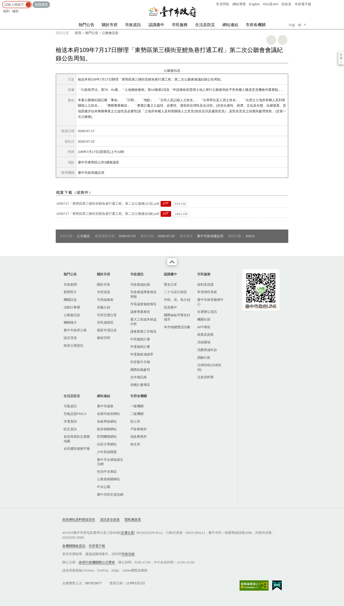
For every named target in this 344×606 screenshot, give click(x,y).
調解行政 (203, 357)
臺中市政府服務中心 (210, 302)
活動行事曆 (72, 307)
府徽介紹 (103, 307)
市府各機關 (255, 25)
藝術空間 (103, 338)
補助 (15, 11)
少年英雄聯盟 (107, 452)
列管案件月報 (140, 362)
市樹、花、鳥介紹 (177, 299)
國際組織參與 (140, 369)
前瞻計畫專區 (140, 385)
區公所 (135, 421)
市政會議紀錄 (140, 284)
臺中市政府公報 (75, 330)
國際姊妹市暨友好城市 (177, 317)
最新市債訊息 (107, 330)
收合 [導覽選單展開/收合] (172, 261)
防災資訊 (70, 429)
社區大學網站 (107, 444)
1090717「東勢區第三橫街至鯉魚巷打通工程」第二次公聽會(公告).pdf (107, 203)
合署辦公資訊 (207, 312)
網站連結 (230, 25)
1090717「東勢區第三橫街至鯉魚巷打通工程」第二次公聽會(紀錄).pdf (107, 213)
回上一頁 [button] (282, 40)
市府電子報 (303, 4)
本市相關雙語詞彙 (177, 327)
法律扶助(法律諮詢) (209, 367)
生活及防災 (205, 25)
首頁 (78, 33)
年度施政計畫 (140, 346)
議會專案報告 (140, 312)
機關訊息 (70, 299)
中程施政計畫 (140, 339)
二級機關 (136, 414)
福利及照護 (205, 284)
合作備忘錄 (138, 377)
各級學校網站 (107, 421)
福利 (6, 11)
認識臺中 (156, 25)
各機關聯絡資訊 (73, 546)
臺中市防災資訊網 (110, 494)
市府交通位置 (107, 315)
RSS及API (270, 4)
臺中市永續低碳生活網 (110, 462)
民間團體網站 (107, 436)
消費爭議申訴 (207, 350)
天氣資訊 (70, 406)
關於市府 (110, 25)
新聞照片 (70, 292)
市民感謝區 (105, 322)
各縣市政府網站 (108, 414)
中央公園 (103, 487)
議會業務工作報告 (143, 331)
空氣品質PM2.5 (75, 414)
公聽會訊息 (110, 33)
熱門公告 (86, 25)
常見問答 (222, 4)
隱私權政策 (133, 519)
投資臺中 (170, 307)
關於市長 (103, 284)
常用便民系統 (207, 292)
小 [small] (299, 25)
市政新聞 (70, 284)
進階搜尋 (41, 4)
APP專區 (203, 327)
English (254, 4)
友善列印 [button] (271, 40)
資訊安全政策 (110, 519)
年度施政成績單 (141, 354)
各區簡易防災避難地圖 (77, 439)
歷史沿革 (170, 284)
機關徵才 (70, 322)
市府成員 (103, 292)
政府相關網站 (107, 429)
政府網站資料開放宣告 (78, 519)
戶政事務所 (138, 429)
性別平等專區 (107, 471)
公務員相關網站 (108, 479)
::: (1, 2)
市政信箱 (128, 554)
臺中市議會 (105, 406)
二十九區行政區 (175, 292)
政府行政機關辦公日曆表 (97, 562)
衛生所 (135, 444)
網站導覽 (239, 4)
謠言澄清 (70, 338)
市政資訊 (133, 25)
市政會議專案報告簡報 (143, 294)
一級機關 (136, 406)
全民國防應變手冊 (77, 448)
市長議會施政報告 (143, 304)
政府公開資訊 (73, 345)
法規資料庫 (205, 377)
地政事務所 (138, 436)
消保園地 (203, 342)
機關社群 (203, 319)
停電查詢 (70, 421)
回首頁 (286, 4)
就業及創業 (205, 334)
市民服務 (180, 25)
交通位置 (127, 532)
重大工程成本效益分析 (143, 321)
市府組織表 (105, 299)
